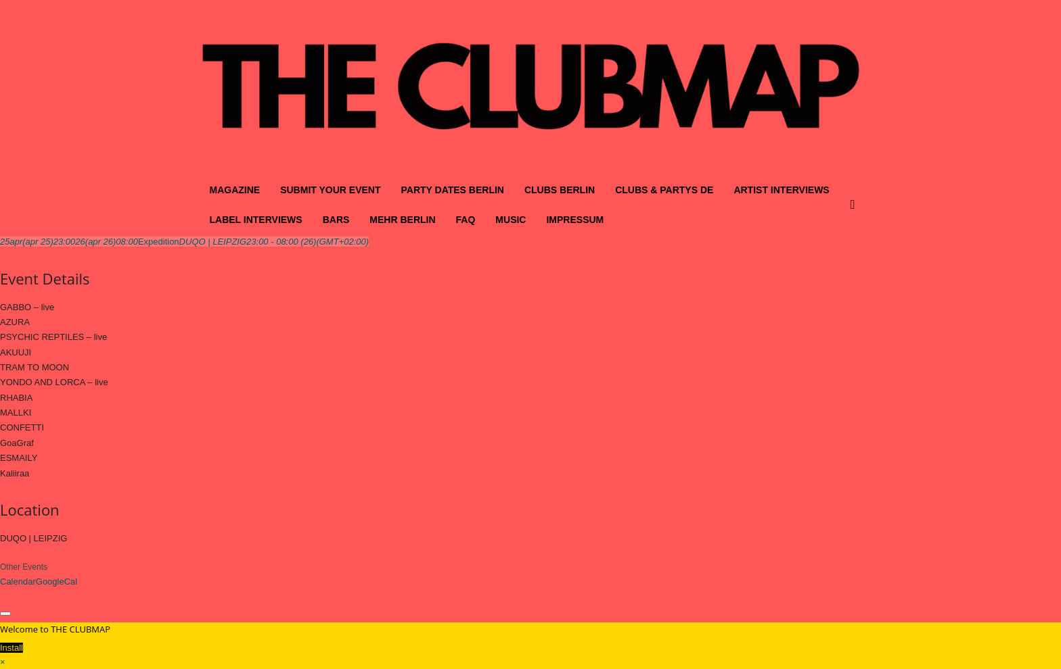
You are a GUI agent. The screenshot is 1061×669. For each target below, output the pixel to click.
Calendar (18, 581)
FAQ (466, 219)
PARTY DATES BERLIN (452, 189)
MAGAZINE (235, 189)
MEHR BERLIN (402, 219)
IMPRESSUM (575, 219)
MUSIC (510, 219)
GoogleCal (56, 581)
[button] (856, 205)
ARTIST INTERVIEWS (781, 189)
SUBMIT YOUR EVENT (330, 189)
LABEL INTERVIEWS (256, 219)
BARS (336, 219)
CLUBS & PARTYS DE (664, 189)
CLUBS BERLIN (559, 189)
